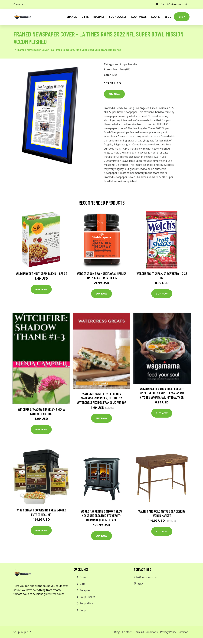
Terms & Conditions (146, 632)
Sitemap (183, 632)
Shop (181, 16)
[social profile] (28, 4)
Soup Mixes (139, 17)
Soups (155, 17)
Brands (84, 577)
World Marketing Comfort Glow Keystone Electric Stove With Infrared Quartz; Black (101, 515)
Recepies (98, 17)
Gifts (85, 17)
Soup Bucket (118, 17)
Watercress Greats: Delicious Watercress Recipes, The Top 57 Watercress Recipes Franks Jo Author (101, 398)
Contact (126, 632)
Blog (167, 17)
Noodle (132, 64)
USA (162, 4)
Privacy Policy (168, 632)
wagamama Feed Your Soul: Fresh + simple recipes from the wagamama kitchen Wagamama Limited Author (162, 393)
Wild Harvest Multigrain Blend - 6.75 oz (41, 273)
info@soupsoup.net (177, 4)
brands (72, 17)
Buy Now (114, 94)
